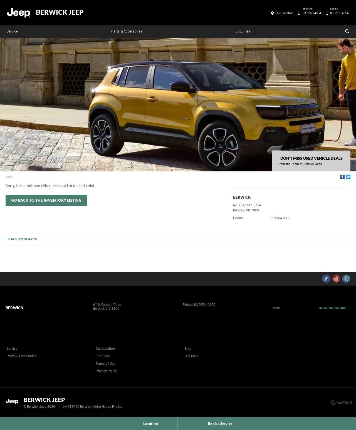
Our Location (284, 13)
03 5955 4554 (311, 13)
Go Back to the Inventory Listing (46, 200)
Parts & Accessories (126, 31)
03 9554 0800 (280, 218)
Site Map (191, 356)
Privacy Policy (106, 371)
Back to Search (22, 239)
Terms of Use (105, 364)
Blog (188, 349)
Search (346, 30)
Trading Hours (332, 308)
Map (276, 308)
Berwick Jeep (59, 12)
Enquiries (243, 31)
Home (10, 177)
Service (12, 31)
